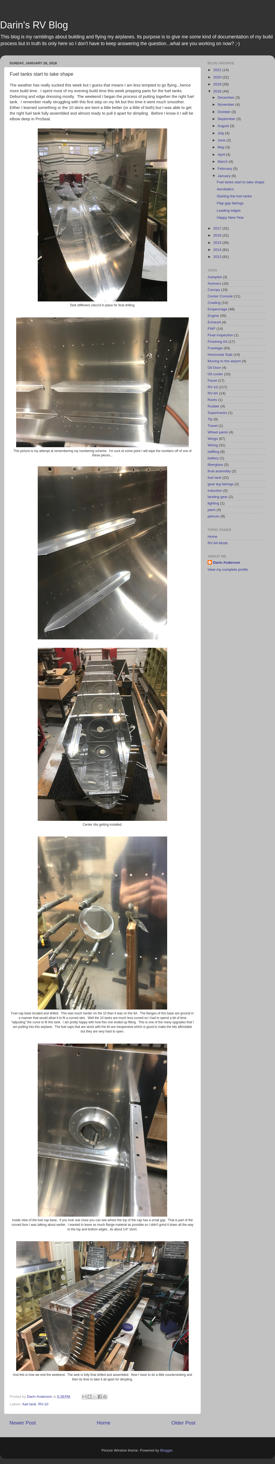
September (227, 119)
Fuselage (215, 348)
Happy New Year (230, 217)
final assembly (219, 471)
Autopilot (215, 277)
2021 (217, 70)
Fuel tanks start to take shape (240, 182)
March (223, 162)
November (226, 104)
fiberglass (215, 465)
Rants (212, 400)
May (221, 147)
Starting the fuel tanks (234, 196)
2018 (217, 91)
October (225, 112)
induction (215, 491)
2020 (217, 77)
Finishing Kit (218, 342)
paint (211, 510)
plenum (213, 516)
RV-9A (213, 393)
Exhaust (214, 322)
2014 (217, 250)
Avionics (214, 283)
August (224, 126)
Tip (210, 419)
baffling (213, 452)
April (222, 154)
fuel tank (29, 1404)
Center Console (220, 296)
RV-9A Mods (218, 543)
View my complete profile (228, 569)
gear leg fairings (220, 484)
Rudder (213, 406)
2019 (217, 84)
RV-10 (43, 1404)
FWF (211, 329)
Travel (213, 426)
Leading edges (229, 210)
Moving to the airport (224, 361)
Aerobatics (225, 189)
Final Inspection (220, 335)
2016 (217, 235)
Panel (212, 381)
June (222, 140)
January (225, 176)
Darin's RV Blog (34, 25)
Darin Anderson (226, 562)
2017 (217, 228)
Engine (213, 316)
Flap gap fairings (230, 203)
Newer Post (22, 1423)
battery (213, 458)
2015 (217, 243)
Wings (213, 439)
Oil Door (214, 368)
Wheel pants (218, 432)
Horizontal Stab (220, 355)
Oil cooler (215, 374)
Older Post (183, 1423)
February (225, 169)
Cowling (214, 303)
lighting (213, 503)
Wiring (213, 445)
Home (103, 1423)
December (226, 97)
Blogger (166, 1450)
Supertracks (217, 413)
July (221, 133)
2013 (217, 257)
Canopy (214, 290)
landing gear (218, 497)
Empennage (217, 309)
